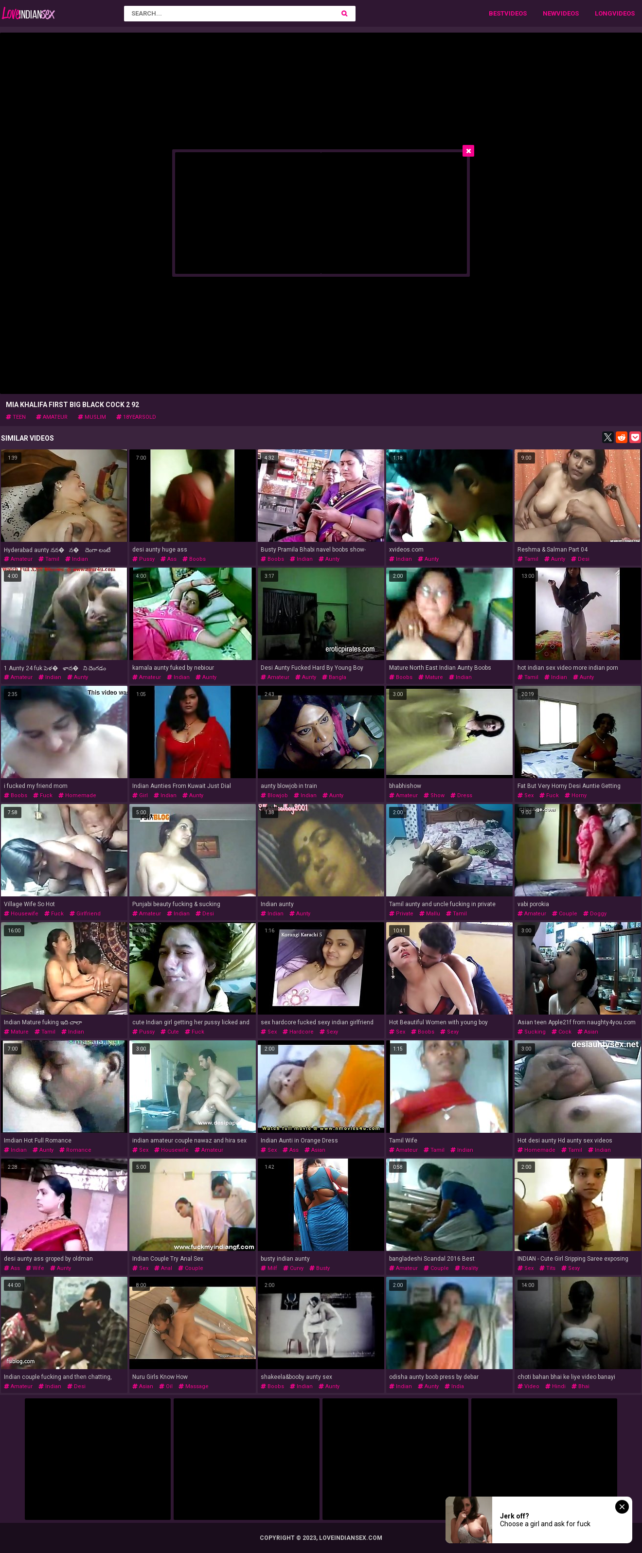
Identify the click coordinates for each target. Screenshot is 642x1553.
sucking (531, 1032)
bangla (334, 677)
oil (166, 1386)
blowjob (274, 795)
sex (525, 795)
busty (319, 1268)
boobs (194, 559)
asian (587, 1032)
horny (576, 795)
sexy (329, 1032)
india (454, 1386)
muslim (92, 417)
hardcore (298, 1032)
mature (430, 677)
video (528, 1386)
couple (564, 913)
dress (461, 795)
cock (561, 1032)
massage (193, 1386)
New (549, 13)
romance (75, 1150)
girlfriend (85, 913)
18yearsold (136, 417)
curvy (293, 1268)
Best (496, 13)
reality (466, 1268)
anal (163, 1268)
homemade (77, 795)
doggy (594, 913)
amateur (52, 417)
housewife (21, 913)
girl (140, 795)
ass (168, 559)
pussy (143, 559)
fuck (43, 795)
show (434, 795)
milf (269, 1268)
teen (16, 417)
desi (580, 559)
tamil (48, 559)
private (401, 913)
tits (547, 1268)
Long (603, 13)
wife (35, 1268)
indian (76, 559)
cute (169, 1032)
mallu (429, 913)
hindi (555, 1386)
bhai (580, 1386)
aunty (329, 559)
